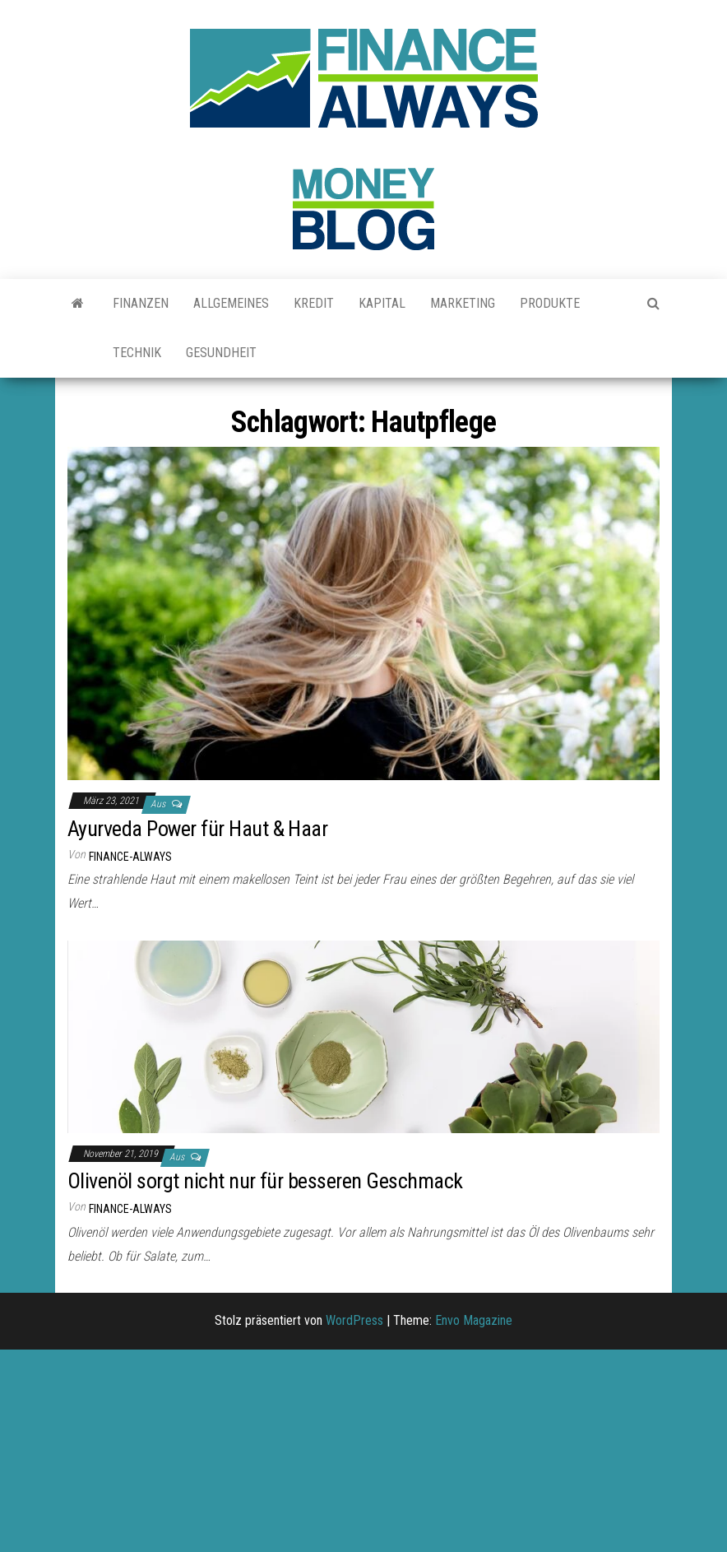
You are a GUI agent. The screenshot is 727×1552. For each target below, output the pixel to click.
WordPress (354, 1320)
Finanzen (141, 303)
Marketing (462, 303)
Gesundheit (221, 352)
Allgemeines (231, 303)
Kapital (382, 303)
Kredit (314, 303)
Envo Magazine (473, 1320)
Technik (137, 352)
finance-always (130, 856)
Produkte (550, 303)
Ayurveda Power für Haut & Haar (197, 828)
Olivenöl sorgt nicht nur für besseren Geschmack (265, 1181)
